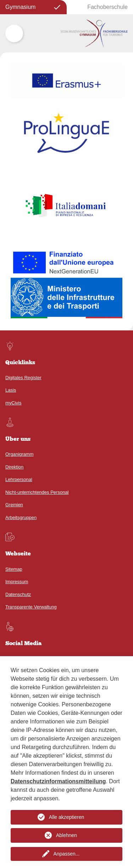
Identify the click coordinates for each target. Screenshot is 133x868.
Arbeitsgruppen (21, 517)
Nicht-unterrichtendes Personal (36, 492)
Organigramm (19, 454)
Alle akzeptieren (66, 817)
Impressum (16, 581)
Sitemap (13, 569)
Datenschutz (18, 594)
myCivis (13, 403)
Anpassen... (67, 854)
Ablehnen (66, 835)
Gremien (14, 504)
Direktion (14, 467)
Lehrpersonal (18, 479)
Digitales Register (23, 377)
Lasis (10, 390)
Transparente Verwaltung (31, 607)
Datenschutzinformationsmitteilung (58, 781)
